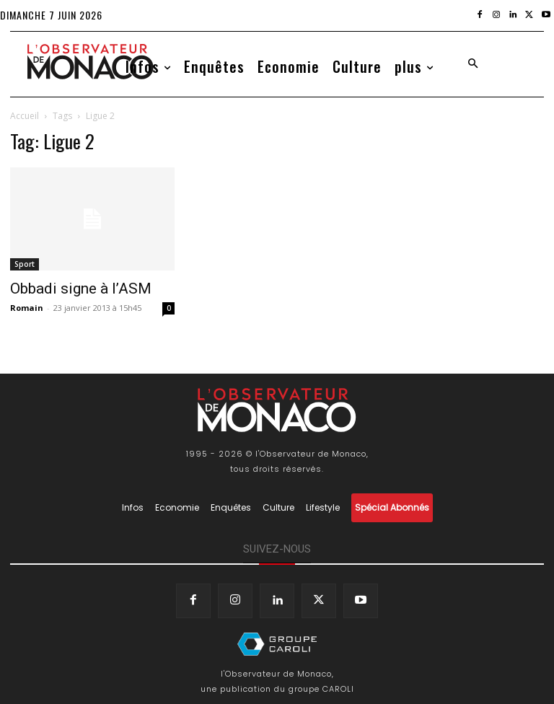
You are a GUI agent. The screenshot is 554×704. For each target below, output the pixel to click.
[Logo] (90, 61)
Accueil (24, 116)
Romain (26, 307)
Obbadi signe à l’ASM (80, 288)
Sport (24, 264)
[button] (473, 64)
